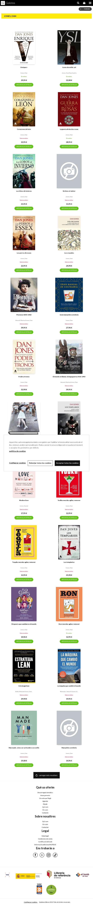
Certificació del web (45, 842)
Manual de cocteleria (69, 748)
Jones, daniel (24, 506)
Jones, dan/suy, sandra (69, 73)
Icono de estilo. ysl (69, 67)
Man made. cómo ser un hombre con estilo (24, 748)
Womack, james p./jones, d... (69, 691)
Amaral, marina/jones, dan (23, 320)
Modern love (24, 500)
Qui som (45, 807)
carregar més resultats (48, 775)
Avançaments (45, 795)
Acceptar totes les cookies (67, 463)
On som (45, 810)
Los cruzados (69, 253)
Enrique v (24, 67)
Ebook (45, 804)
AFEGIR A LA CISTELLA (23, 84)
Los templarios (69, 562)
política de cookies (17, 451)
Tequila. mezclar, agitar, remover (24, 562)
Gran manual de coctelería (69, 315)
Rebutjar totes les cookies (40, 463)
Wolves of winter (69, 191)
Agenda (45, 801)
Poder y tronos (23, 377)
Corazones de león (24, 129)
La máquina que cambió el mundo (69, 686)
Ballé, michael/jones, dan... (23, 691)
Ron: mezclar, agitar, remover (69, 624)
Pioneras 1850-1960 (23, 315)
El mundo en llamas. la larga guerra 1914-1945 (69, 377)
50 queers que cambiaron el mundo (23, 624)
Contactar (45, 827)
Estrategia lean (24, 686)
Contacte (45, 813)
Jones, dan (23, 73)
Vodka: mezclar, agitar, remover (69, 500)
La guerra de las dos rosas (69, 129)
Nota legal (45, 836)
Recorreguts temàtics (45, 792)
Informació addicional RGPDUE (45, 845)
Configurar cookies (31, 902)
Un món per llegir (45, 798)
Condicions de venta (45, 839)
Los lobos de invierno (24, 191)
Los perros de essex (24, 253)
